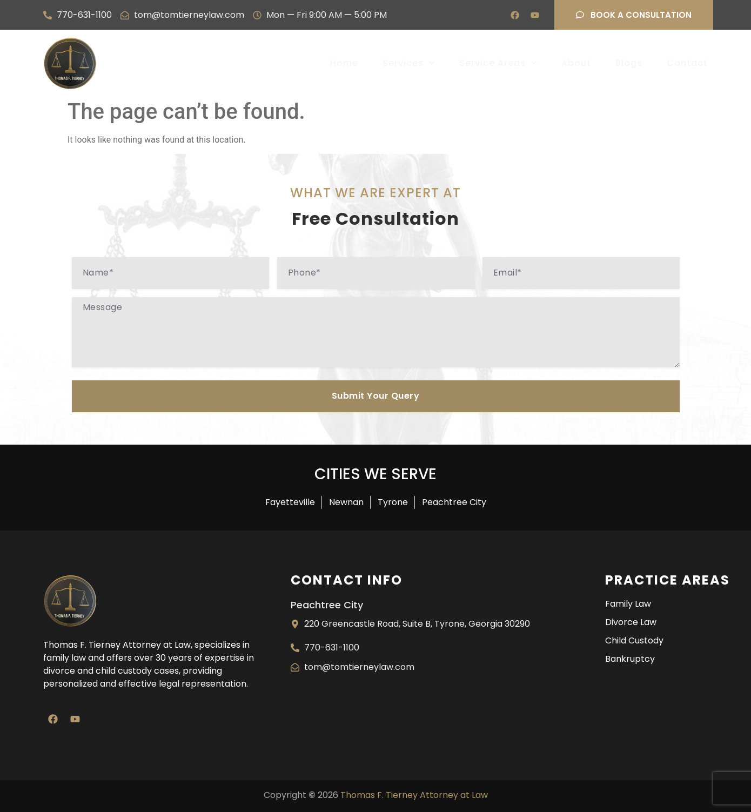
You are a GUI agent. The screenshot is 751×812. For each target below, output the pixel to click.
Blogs (628, 63)
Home (344, 63)
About (576, 63)
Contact (687, 63)
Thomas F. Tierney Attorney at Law (414, 795)
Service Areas (498, 63)
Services (409, 63)
